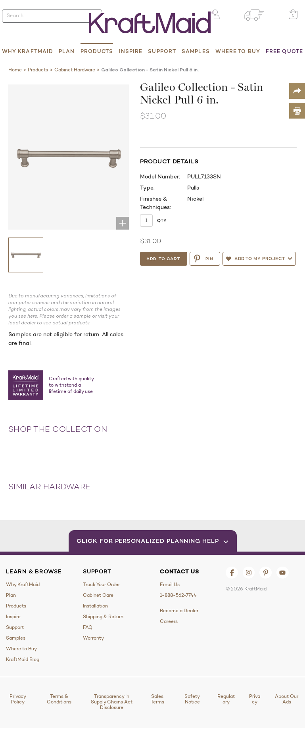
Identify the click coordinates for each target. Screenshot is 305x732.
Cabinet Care (98, 595)
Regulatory (226, 699)
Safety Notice (192, 699)
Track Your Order (101, 584)
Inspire (131, 51)
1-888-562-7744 (178, 595)
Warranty (93, 638)
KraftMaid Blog (22, 659)
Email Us (170, 584)
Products (97, 51)
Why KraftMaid (27, 51)
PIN (203, 259)
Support (162, 51)
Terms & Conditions (59, 699)
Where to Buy (237, 51)
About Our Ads (286, 699)
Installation (95, 606)
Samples (196, 51)
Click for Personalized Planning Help (152, 540)
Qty (162, 220)
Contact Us (179, 571)
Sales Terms (157, 699)
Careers (169, 621)
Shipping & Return (103, 616)
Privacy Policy (18, 699)
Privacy (254, 699)
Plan (67, 51)
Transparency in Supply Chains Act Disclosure (111, 702)
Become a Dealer (179, 610)
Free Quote (284, 51)
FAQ (87, 627)
